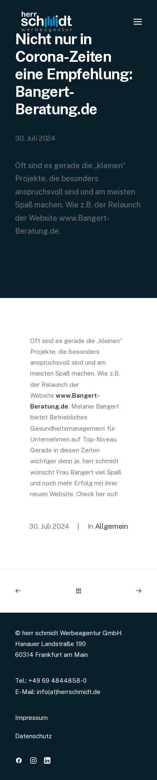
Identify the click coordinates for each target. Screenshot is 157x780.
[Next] (116, 591)
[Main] (78, 591)
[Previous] (40, 591)
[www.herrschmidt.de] (46, 21)
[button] (19, 761)
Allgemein (111, 526)
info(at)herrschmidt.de (68, 691)
